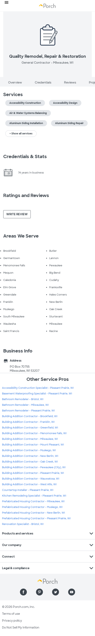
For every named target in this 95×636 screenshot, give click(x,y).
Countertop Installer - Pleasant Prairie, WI (27, 490)
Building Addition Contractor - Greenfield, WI (30, 427)
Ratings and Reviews (26, 195)
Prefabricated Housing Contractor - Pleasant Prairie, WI (36, 518)
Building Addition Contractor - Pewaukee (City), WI (34, 467)
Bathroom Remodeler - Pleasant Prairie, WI (28, 410)
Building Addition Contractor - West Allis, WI (29, 484)
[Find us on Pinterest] (39, 592)
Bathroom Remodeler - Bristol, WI (22, 399)
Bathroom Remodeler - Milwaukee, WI (25, 405)
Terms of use (11, 614)
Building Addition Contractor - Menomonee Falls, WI (34, 433)
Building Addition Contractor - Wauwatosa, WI (30, 478)
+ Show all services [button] (21, 133)
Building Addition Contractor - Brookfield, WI (29, 416)
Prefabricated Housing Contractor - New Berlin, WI (33, 512)
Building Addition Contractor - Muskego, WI (29, 450)
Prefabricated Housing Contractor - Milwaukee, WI (33, 501)
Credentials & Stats (25, 157)
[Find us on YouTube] (71, 592)
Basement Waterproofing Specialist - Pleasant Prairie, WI (37, 393)
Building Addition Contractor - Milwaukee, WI (30, 439)
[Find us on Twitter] (55, 592)
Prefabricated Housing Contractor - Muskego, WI (32, 507)
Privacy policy (12, 620)
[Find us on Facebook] (23, 592)
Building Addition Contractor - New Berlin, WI (30, 456)
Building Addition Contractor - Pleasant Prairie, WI (33, 473)
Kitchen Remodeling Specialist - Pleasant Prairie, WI (34, 495)
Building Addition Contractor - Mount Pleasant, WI (33, 444)
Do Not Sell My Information (20, 627)
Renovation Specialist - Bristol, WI (23, 524)
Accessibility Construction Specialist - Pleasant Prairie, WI (38, 388)
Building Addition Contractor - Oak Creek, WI (30, 461)
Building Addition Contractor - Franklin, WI (28, 422)
